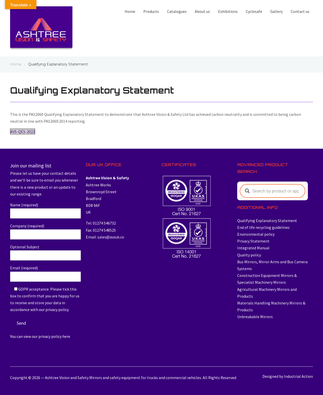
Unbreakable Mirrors (255, 316)
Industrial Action (298, 376)
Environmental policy (256, 234)
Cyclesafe (254, 11)
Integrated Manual (253, 247)
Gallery (276, 11)
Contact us (300, 11)
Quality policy (249, 254)
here (66, 336)
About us (202, 11)
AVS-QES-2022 (22, 131)
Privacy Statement (253, 241)
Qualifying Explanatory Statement (267, 220)
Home (130, 11)
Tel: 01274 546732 (101, 223)
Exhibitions (228, 11)
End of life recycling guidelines (263, 227)
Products (151, 11)
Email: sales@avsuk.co (105, 236)
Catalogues (177, 11)
